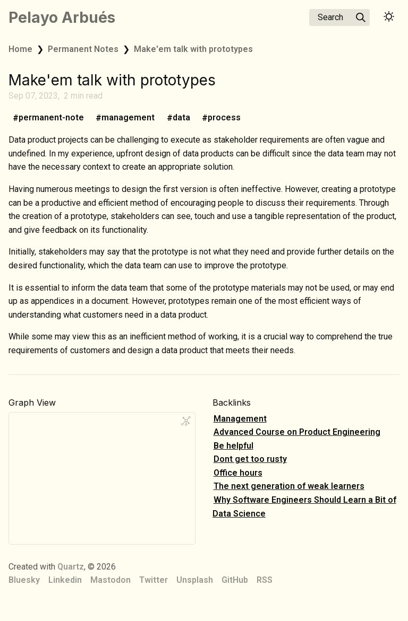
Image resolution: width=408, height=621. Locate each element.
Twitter (153, 580)
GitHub (235, 580)
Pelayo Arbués (61, 17)
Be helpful (233, 446)
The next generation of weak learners (289, 486)
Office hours (238, 473)
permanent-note (51, 118)
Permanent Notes (83, 49)
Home (20, 49)
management (128, 118)
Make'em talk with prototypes (193, 49)
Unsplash (194, 580)
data (181, 118)
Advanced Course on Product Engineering (297, 432)
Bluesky (24, 580)
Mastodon (110, 580)
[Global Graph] (186, 421)
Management (240, 419)
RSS (265, 580)
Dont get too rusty (250, 459)
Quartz (70, 567)
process (224, 118)
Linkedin (65, 580)
